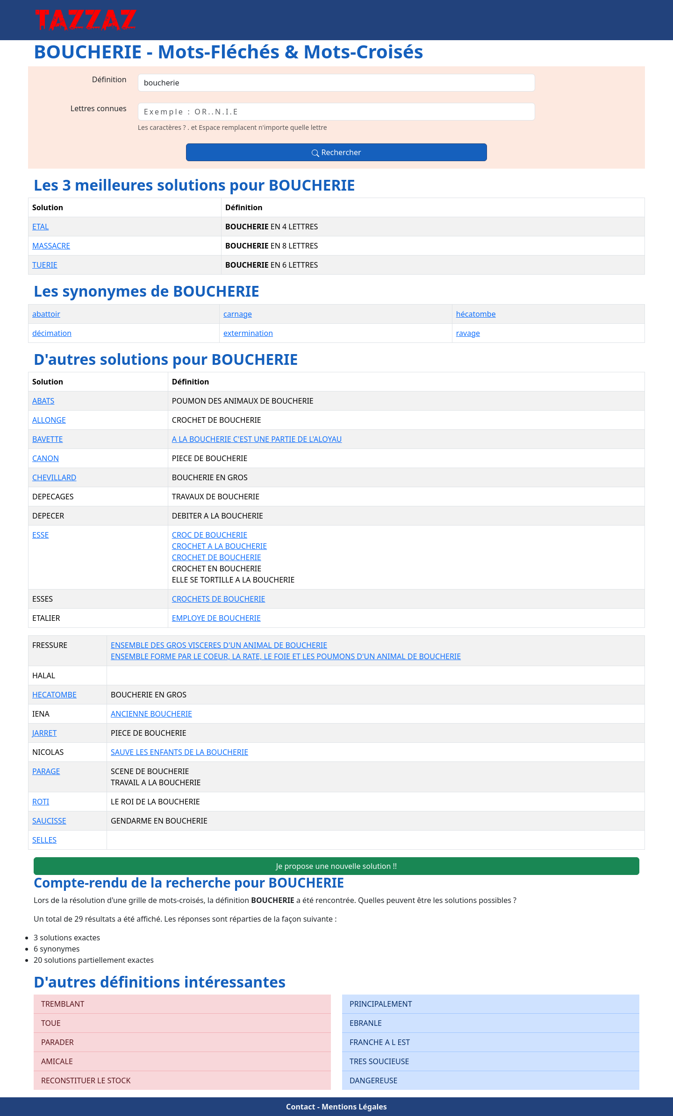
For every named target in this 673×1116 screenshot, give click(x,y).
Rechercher (336, 152)
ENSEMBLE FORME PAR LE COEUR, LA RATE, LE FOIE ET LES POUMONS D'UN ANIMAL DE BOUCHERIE (286, 656)
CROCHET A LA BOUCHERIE (219, 546)
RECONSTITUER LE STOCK (85, 1080)
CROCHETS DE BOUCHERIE (218, 599)
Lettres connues (99, 108)
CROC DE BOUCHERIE (209, 535)
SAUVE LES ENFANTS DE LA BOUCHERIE (179, 752)
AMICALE (57, 1061)
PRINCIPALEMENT (381, 1004)
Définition (109, 79)
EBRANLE (366, 1023)
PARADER (57, 1042)
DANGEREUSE (374, 1080)
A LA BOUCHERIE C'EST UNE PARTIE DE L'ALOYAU (257, 439)
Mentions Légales (354, 1107)
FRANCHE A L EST (380, 1042)
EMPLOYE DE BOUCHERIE (216, 618)
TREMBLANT (62, 1004)
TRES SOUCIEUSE (379, 1061)
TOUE (51, 1023)
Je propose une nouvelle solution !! (336, 866)
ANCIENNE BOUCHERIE (151, 714)
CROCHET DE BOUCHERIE (216, 557)
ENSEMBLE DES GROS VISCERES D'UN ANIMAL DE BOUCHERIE (219, 645)
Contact (300, 1107)
